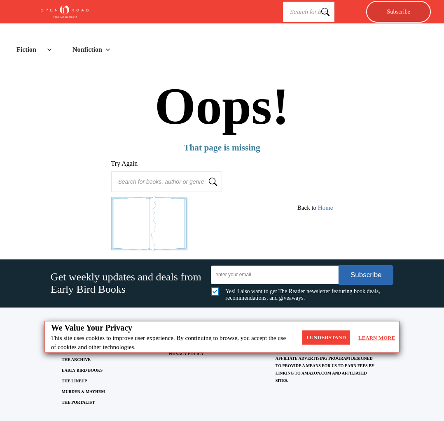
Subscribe (398, 11)
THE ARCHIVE (76, 359)
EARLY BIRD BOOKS (82, 370)
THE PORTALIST (78, 402)
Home (325, 207)
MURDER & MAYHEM (83, 391)
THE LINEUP (74, 381)
